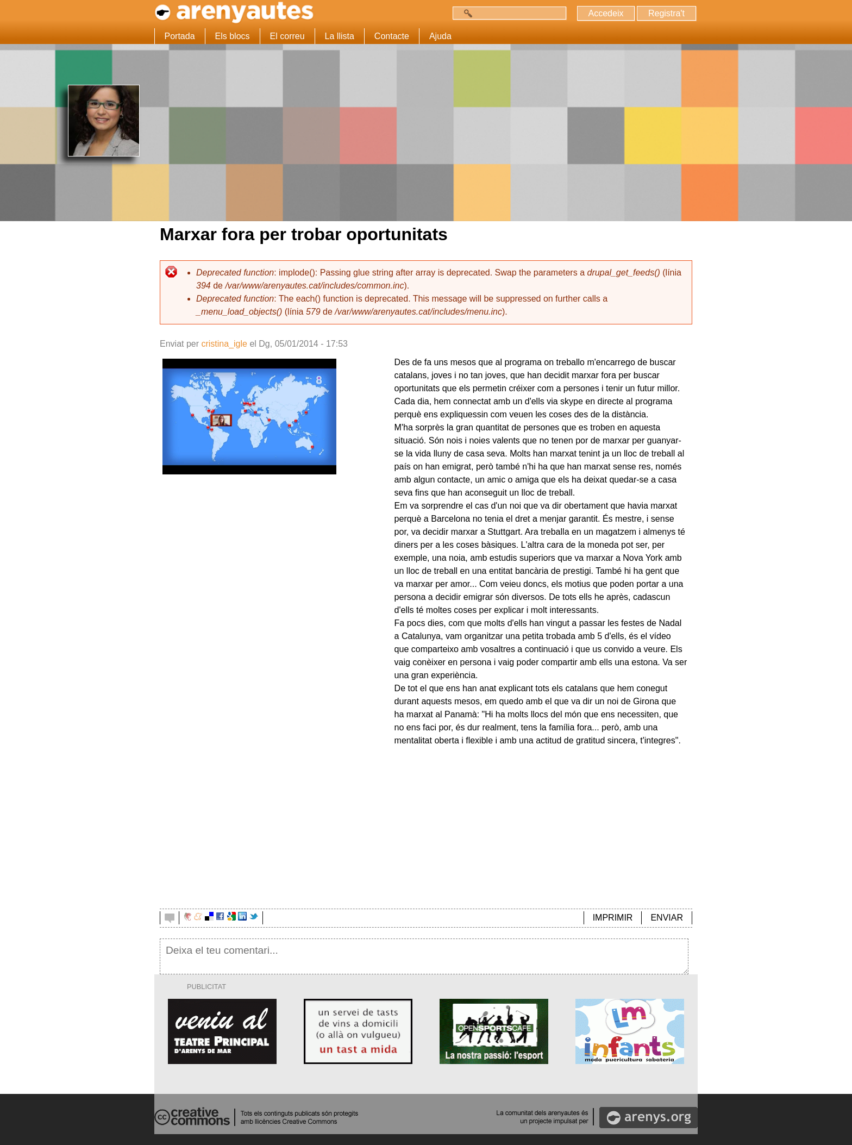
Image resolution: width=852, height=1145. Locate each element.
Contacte (391, 36)
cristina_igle (224, 343)
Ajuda (440, 36)
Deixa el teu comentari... (424, 956)
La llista (339, 36)
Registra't (666, 13)
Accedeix (605, 13)
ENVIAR (666, 917)
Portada (180, 36)
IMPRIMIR (613, 917)
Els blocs (232, 36)
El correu (287, 36)
